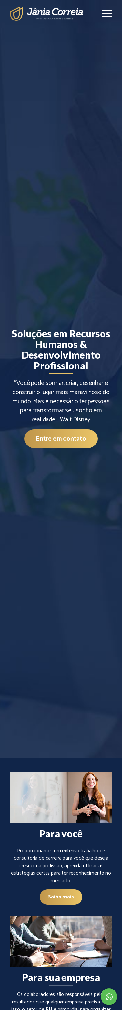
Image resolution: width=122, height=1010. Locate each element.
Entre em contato (61, 439)
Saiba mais (61, 897)
